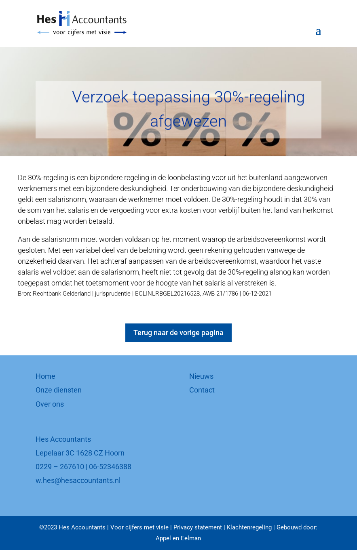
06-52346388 (110, 466)
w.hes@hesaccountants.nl (78, 480)
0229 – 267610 (60, 466)
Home (45, 376)
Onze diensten (59, 390)
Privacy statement (197, 527)
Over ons (50, 404)
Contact (202, 390)
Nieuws (201, 376)
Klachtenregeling (249, 527)
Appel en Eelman (178, 538)
